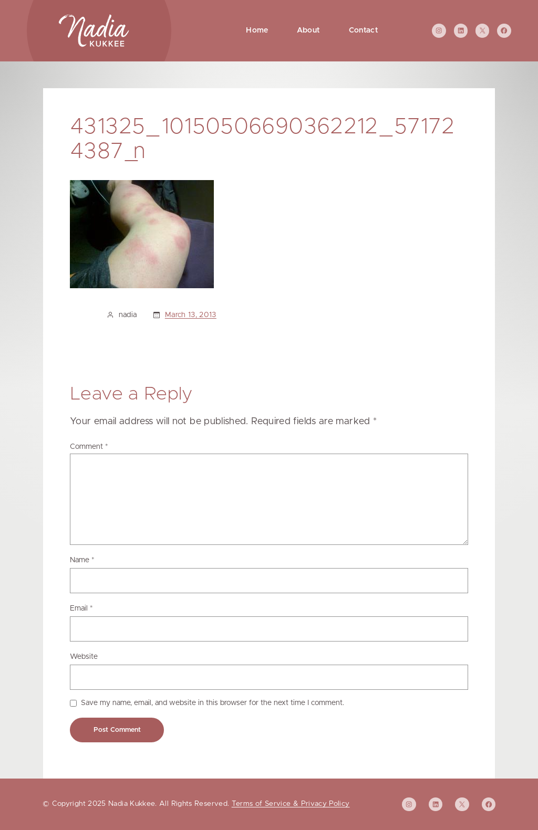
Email (81, 608)
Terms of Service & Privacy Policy (291, 803)
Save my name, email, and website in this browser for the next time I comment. (212, 703)
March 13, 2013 (190, 315)
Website (84, 656)
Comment (89, 446)
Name (82, 560)
